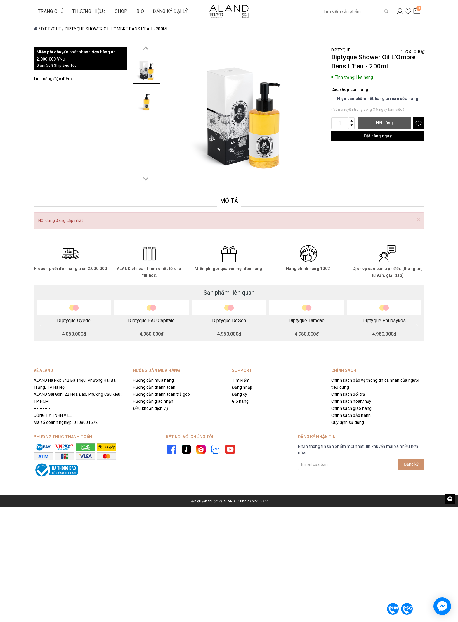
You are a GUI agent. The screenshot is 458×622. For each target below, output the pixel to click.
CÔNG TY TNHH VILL (53, 415)
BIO (140, 11)
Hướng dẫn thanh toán (154, 387)
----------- (42, 408)
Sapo (264, 501)
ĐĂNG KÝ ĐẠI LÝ (170, 11)
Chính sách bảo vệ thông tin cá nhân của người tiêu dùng (375, 384)
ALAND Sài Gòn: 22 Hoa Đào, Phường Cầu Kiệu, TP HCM (78, 398)
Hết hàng (384, 122)
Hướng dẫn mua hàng (153, 380)
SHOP (121, 11)
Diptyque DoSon (229, 320)
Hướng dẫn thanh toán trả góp (161, 394)
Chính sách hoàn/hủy (351, 401)
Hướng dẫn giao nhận (153, 401)
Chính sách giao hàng (351, 408)
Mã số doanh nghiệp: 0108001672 (66, 422)
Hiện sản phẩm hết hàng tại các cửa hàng (377, 98)
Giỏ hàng (240, 401)
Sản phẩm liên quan (229, 292)
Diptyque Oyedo (74, 320)
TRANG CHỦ (50, 11)
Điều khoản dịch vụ (150, 408)
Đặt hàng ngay (378, 136)
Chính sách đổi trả (348, 394)
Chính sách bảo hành (351, 415)
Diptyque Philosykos (384, 320)
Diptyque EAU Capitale (151, 320)
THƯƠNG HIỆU (89, 11)
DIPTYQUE (341, 50)
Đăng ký (239, 394)
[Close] (418, 220)
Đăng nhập (242, 387)
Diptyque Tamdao (307, 320)
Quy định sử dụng (347, 422)
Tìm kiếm (240, 380)
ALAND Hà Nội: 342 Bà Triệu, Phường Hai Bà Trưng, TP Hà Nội (75, 384)
